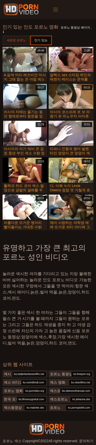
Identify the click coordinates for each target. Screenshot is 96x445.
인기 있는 (40, 40)
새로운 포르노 (16, 40)
